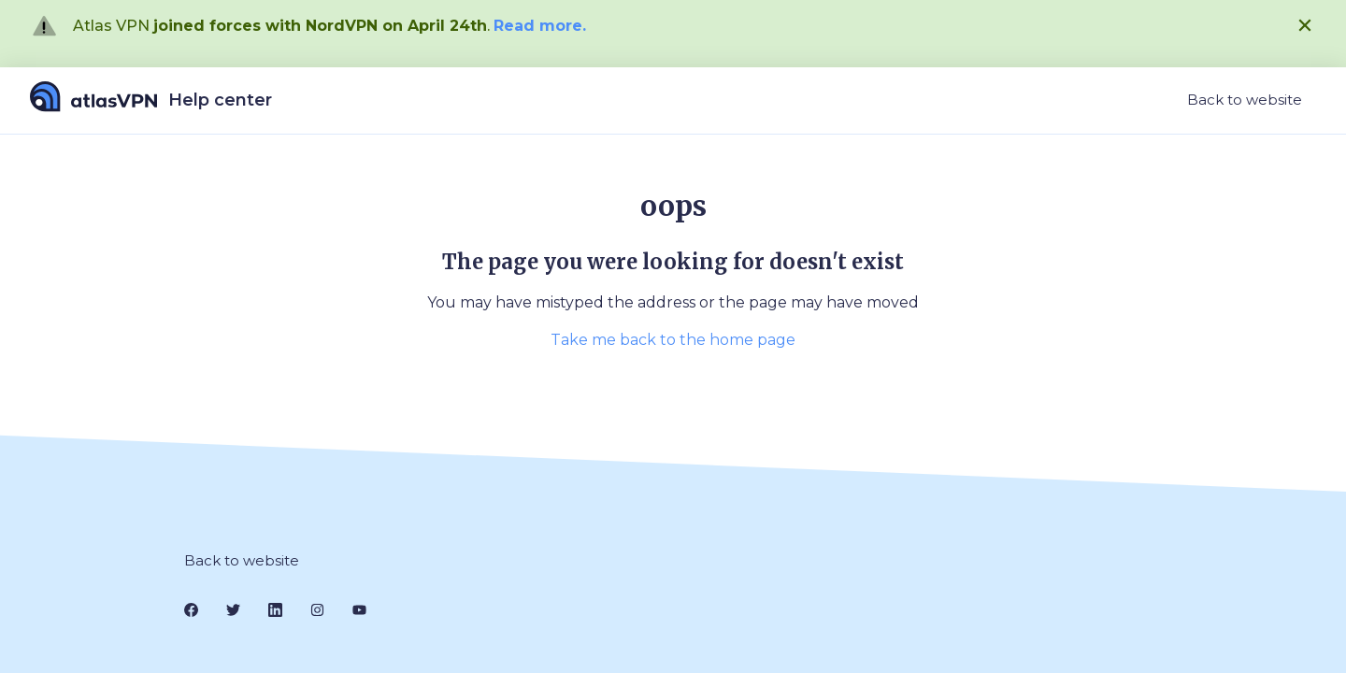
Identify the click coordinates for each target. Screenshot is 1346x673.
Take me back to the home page (673, 340)
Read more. (540, 26)
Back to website (1244, 99)
